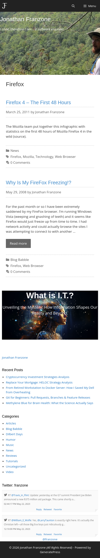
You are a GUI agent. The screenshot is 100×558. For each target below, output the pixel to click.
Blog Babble (19, 259)
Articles (11, 423)
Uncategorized (16, 466)
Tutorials (12, 461)
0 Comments (20, 162)
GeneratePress (50, 552)
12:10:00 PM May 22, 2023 (17, 528)
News (14, 150)
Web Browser (65, 156)
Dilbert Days (14, 434)
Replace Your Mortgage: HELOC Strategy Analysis (39, 382)
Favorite (58, 509)
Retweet (48, 509)
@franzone (50, 539)
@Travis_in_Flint (20, 495)
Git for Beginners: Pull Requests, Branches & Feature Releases (48, 397)
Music (10, 445)
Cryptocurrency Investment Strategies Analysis (37, 377)
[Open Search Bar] (73, 6)
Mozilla (28, 156)
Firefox (15, 156)
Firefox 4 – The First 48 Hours (38, 102)
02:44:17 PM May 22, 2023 (17, 503)
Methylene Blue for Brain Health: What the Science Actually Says (49, 403)
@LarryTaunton (45, 520)
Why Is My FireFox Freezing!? (38, 182)
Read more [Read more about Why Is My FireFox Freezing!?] (18, 243)
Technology (44, 156)
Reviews (11, 456)
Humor (10, 439)
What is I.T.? (50, 295)
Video (10, 472)
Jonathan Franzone (25, 19)
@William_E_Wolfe (21, 520)
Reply (39, 509)
